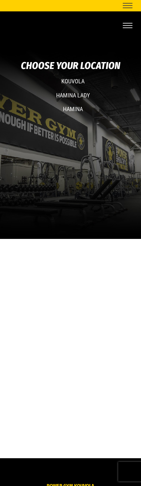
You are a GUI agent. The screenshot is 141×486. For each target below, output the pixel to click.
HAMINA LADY (73, 95)
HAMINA (73, 109)
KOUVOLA (73, 81)
